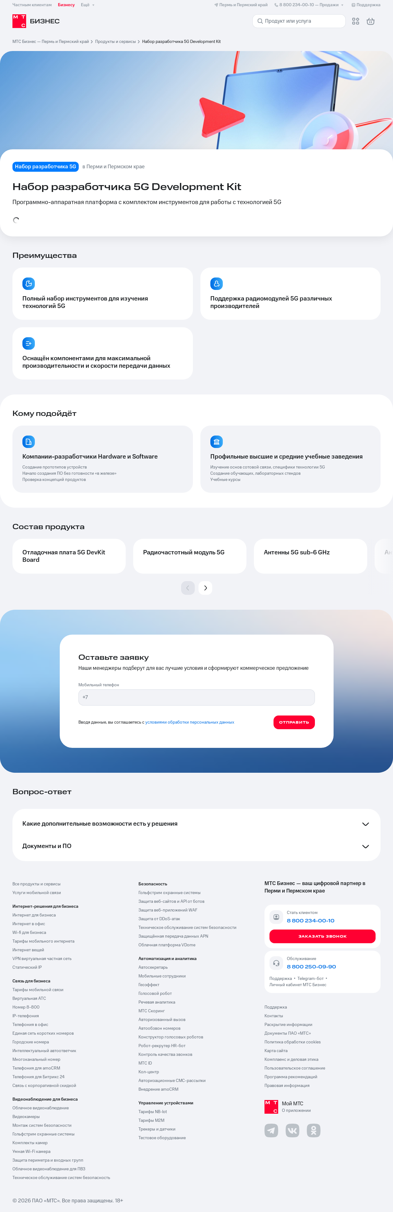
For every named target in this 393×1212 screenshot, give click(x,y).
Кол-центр (148, 1072)
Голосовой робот (155, 994)
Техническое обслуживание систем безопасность (61, 1178)
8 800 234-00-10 (309, 5)
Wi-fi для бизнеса (29, 933)
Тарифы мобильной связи (37, 990)
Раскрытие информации (288, 1025)
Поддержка (281, 979)
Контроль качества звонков (165, 1054)
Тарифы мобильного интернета (43, 941)
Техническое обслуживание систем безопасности (187, 928)
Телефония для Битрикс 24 (38, 1077)
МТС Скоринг (151, 1011)
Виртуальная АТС (29, 998)
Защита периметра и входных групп (47, 1160)
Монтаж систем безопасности (42, 1125)
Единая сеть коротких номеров (43, 1033)
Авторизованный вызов (161, 1020)
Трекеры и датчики (156, 1129)
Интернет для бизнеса (34, 915)
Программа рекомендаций (290, 1077)
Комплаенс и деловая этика (291, 1059)
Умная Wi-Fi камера (31, 1152)
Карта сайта (276, 1051)
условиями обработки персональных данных (189, 722)
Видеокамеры (26, 1117)
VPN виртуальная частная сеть (42, 959)
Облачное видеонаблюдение (40, 1108)
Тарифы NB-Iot (152, 1112)
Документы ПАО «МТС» (287, 1033)
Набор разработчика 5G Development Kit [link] (181, 42)
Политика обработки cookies (292, 1042)
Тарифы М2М (151, 1120)
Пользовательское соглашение (294, 1068)
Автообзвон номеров (159, 1028)
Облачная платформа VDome (166, 945)
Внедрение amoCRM (158, 1089)
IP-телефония (25, 1016)
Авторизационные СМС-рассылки (172, 1081)
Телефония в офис (30, 1025)
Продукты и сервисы (115, 42)
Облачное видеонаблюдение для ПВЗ (48, 1169)
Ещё (88, 5)
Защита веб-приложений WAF (167, 910)
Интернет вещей (28, 950)
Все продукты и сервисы (36, 884)
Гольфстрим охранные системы (43, 1134)
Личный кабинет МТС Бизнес (297, 985)
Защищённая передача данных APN (173, 936)
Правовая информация (287, 1086)
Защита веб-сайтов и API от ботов (171, 901)
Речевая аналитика (156, 1002)
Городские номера (30, 1042)
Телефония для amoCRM (36, 1068)
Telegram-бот (310, 979)
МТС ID (145, 1063)
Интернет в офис (28, 924)
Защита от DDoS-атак (159, 919)
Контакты (273, 1016)
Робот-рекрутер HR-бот (161, 1046)
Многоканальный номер (36, 1059)
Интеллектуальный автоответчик (44, 1051)
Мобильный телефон (98, 685)
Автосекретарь (153, 967)
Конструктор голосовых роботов (170, 1037)
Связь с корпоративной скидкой (44, 1086)
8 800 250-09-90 (311, 966)
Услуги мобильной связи (36, 893)
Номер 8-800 (26, 1007)
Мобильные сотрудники (162, 976)
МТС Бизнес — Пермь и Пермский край (50, 42)
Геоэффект (148, 985)
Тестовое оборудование (162, 1138)
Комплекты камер (30, 1143)
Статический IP (27, 967)
